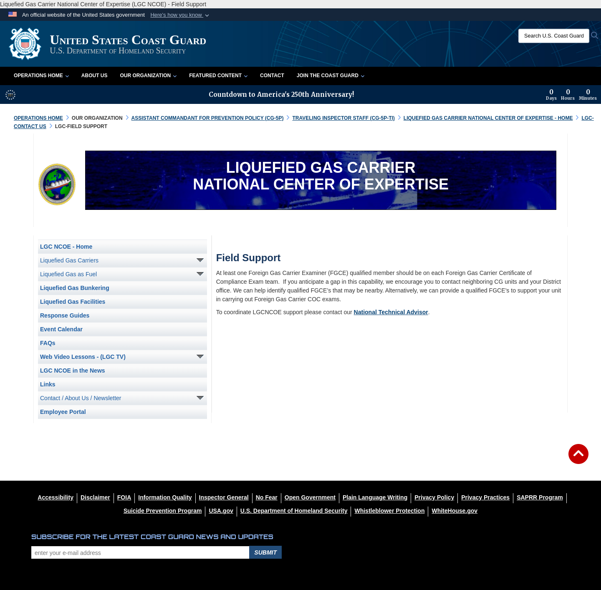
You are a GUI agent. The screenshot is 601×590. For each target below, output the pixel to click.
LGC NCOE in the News (72, 370)
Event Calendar (61, 329)
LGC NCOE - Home (66, 246)
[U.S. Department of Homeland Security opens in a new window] (294, 510)
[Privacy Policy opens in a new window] (434, 497)
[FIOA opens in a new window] (124, 497)
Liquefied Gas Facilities (72, 301)
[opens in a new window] (95, 497)
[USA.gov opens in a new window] (221, 510)
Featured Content (218, 75)
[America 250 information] (10, 94)
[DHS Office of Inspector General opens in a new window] (224, 497)
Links (48, 384)
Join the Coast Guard (330, 75)
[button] (180, 15)
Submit (265, 552)
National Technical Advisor (391, 312)
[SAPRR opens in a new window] (540, 497)
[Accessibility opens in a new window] (55, 497)
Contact (272, 75)
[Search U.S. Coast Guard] (553, 36)
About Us (94, 75)
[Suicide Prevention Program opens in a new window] (163, 510)
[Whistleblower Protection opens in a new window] (389, 510)
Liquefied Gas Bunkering (74, 288)
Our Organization (148, 75)
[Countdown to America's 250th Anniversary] (571, 94)
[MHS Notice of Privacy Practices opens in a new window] (485, 497)
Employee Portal (63, 411)
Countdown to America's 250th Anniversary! (281, 94)
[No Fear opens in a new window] (267, 497)
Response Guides (64, 315)
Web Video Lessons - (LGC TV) (83, 356)
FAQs (48, 343)
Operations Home (41, 75)
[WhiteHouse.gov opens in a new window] (454, 510)
